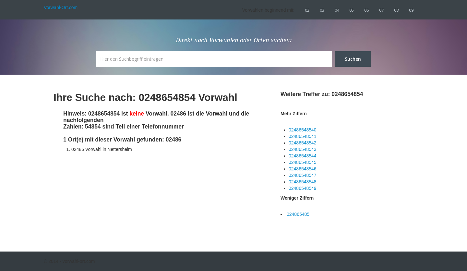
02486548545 (303, 162)
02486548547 (303, 175)
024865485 (298, 214)
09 (411, 10)
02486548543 (303, 149)
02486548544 (303, 155)
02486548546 (303, 168)
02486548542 (303, 142)
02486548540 (303, 129)
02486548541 (303, 136)
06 (366, 10)
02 (307, 10)
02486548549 (303, 188)
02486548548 (303, 181)
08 (396, 10)
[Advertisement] (112, 196)
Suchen (353, 59)
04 (337, 10)
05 (351, 10)
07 (381, 10)
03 (322, 10)
